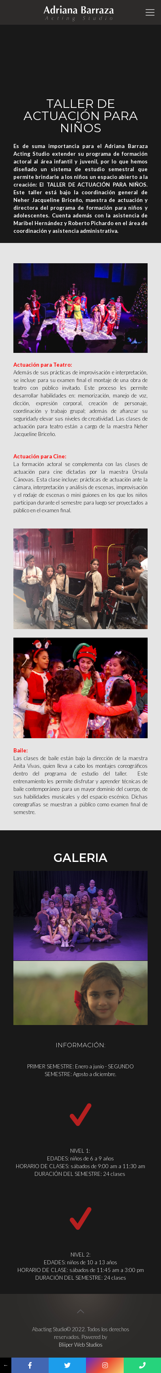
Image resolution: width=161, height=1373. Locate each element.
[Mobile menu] (150, 12)
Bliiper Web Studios (81, 1344)
